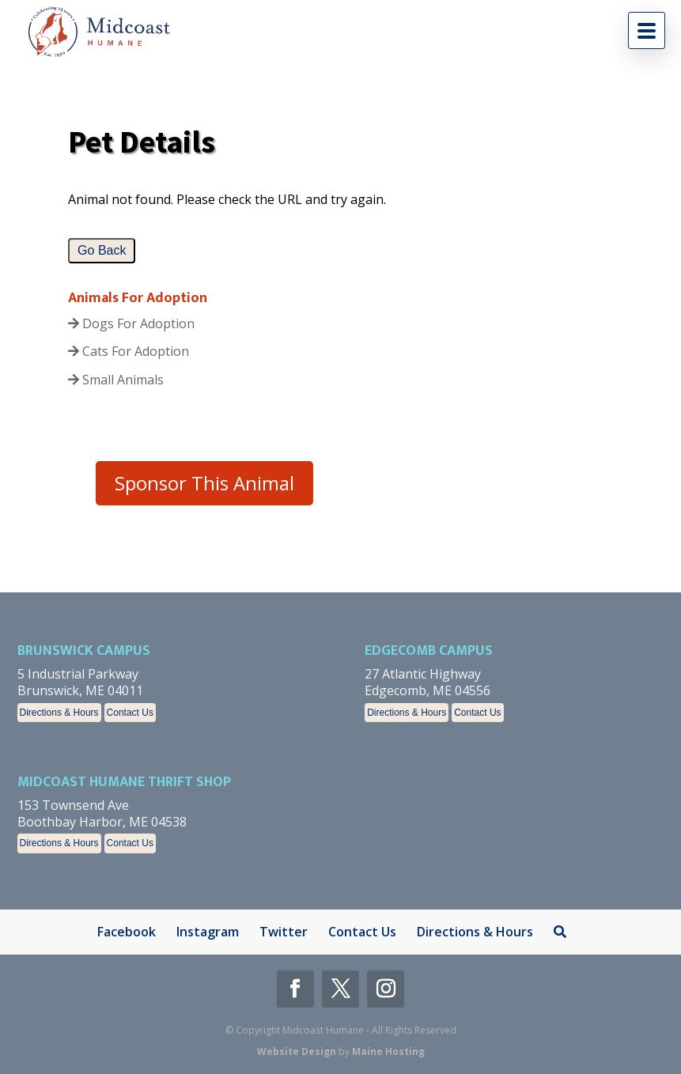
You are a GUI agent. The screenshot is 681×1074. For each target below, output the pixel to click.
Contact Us (130, 712)
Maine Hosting (388, 1051)
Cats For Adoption (128, 351)
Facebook (126, 931)
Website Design (296, 1051)
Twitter (283, 931)
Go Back (102, 250)
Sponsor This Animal (204, 483)
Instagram (207, 931)
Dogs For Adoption (131, 323)
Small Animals (116, 379)
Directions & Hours (59, 712)
